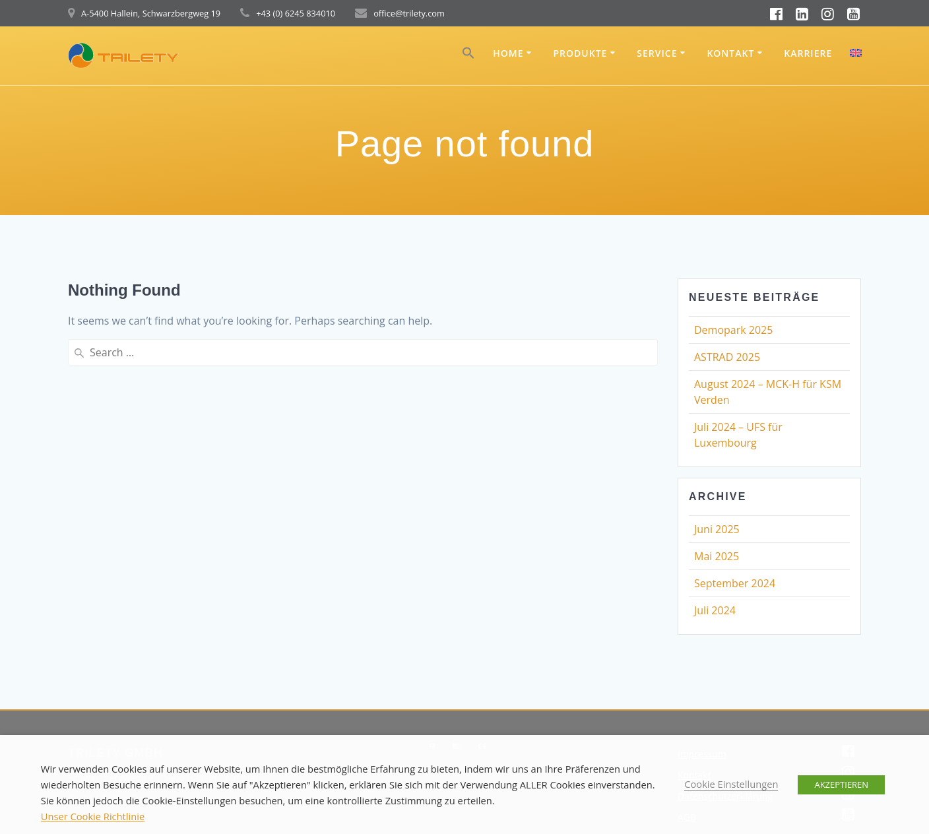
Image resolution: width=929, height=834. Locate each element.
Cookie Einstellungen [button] (731, 783)
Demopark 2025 (733, 330)
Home (508, 53)
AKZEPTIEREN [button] (841, 784)
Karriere (808, 53)
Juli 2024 (715, 610)
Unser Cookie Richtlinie (92, 816)
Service (657, 53)
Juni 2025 (717, 529)
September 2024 (734, 583)
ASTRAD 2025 (727, 357)
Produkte (580, 53)
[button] (468, 55)
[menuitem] (856, 54)
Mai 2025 (716, 556)
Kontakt (730, 53)
